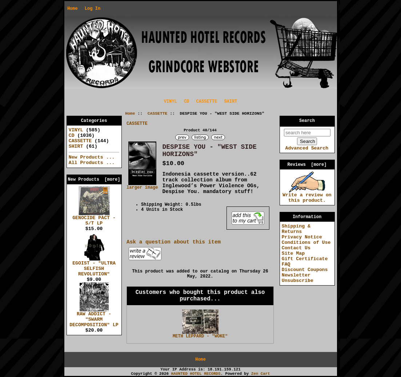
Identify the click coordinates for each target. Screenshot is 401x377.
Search (307, 120)
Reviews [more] (306, 164)
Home (72, 8)
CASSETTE (158, 113)
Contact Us (296, 248)
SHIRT (230, 101)
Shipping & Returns (296, 229)
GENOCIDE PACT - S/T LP (94, 218)
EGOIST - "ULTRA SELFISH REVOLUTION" (94, 267)
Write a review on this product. (307, 195)
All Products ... (92, 162)
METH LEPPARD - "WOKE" (200, 336)
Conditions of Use (306, 242)
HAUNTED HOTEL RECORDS (196, 374)
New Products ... (92, 157)
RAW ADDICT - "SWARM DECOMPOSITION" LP (94, 317)
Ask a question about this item (174, 242)
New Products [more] (94, 179)
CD (186, 101)
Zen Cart (260, 374)
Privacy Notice (302, 237)
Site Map (293, 253)
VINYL (170, 101)
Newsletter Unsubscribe (297, 277)
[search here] (307, 132)
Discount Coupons (305, 269)
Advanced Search (306, 148)
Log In (92, 8)
